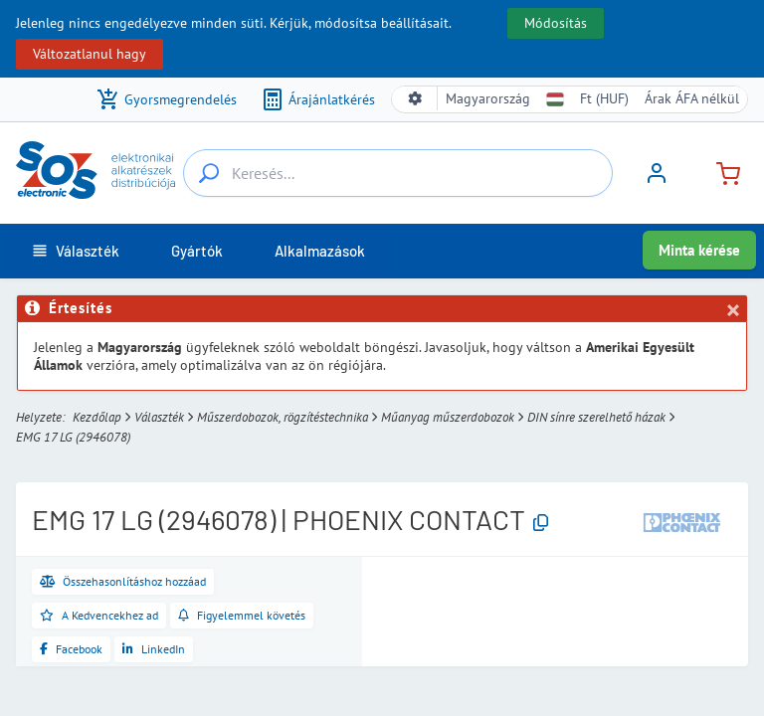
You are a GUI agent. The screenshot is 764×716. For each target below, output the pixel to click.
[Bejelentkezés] (656, 180)
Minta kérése (699, 250)
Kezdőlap (97, 417)
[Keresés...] (209, 173)
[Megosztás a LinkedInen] (153, 649)
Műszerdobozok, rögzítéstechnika (282, 417)
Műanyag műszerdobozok (447, 417)
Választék (159, 417)
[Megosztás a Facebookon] (71, 649)
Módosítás (555, 23)
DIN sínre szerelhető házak (596, 417)
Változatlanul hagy (89, 54)
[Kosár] (720, 171)
